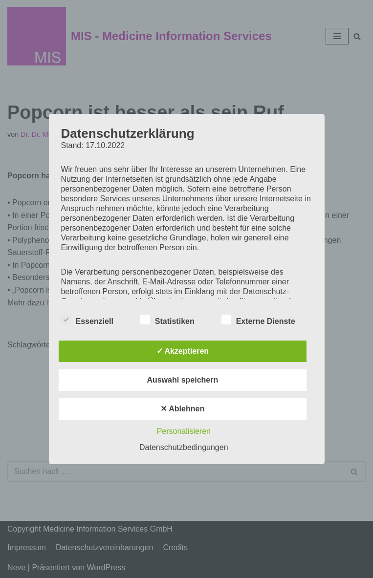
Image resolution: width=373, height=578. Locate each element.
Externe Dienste (258, 319)
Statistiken (167, 319)
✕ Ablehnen (182, 409)
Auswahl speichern (182, 380)
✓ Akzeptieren (182, 351)
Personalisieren (184, 431)
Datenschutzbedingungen (183, 447)
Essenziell (87, 319)
